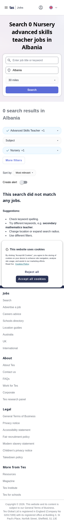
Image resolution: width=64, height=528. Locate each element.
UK (4, 341)
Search (32, 89)
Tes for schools (12, 494)
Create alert (10, 182)
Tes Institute (10, 487)
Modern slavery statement (18, 443)
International (10, 348)
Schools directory (13, 320)
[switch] (24, 182)
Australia (8, 334)
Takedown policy (13, 457)
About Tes (9, 365)
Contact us (9, 372)
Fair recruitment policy (16, 436)
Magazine (9, 481)
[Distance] (32, 80)
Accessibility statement (16, 429)
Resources (9, 474)
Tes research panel (14, 399)
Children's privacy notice (17, 450)
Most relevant (24, 172)
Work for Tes (10, 385)
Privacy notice (11, 423)
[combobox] (32, 60)
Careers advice (12, 314)
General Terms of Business (19, 416)
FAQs (6, 378)
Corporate (9, 392)
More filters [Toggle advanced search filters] (14, 160)
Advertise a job (12, 307)
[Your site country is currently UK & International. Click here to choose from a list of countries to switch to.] (53, 7)
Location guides (12, 327)
